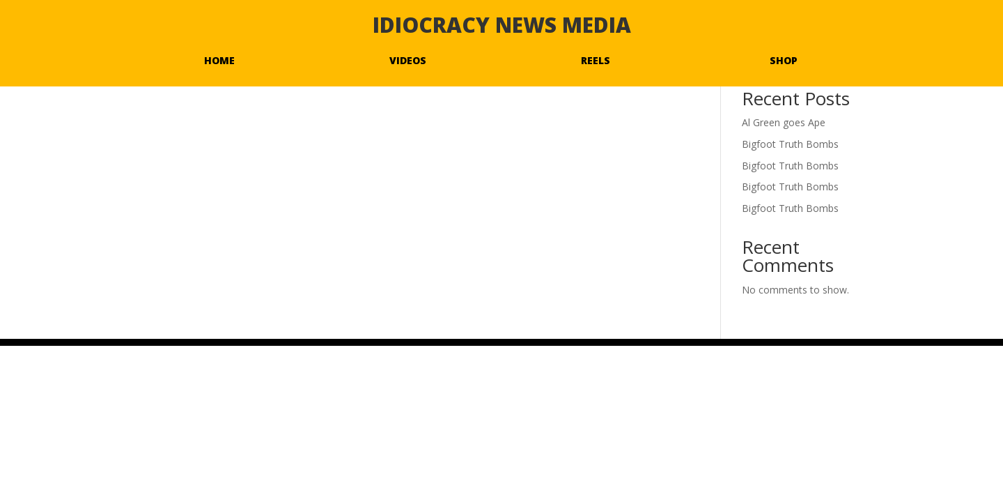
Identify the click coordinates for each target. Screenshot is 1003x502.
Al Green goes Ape (783, 122)
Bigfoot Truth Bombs (790, 144)
